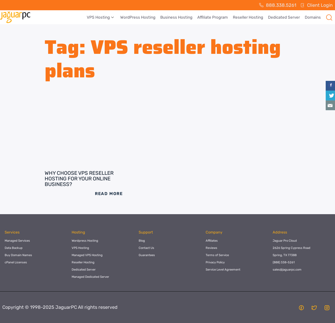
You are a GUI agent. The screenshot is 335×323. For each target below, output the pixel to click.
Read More (109, 194)
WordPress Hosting (139, 17)
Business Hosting (178, 17)
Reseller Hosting (249, 17)
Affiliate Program (213, 17)
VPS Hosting (102, 17)
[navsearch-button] (329, 17)
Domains (313, 17)
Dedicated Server (284, 17)
